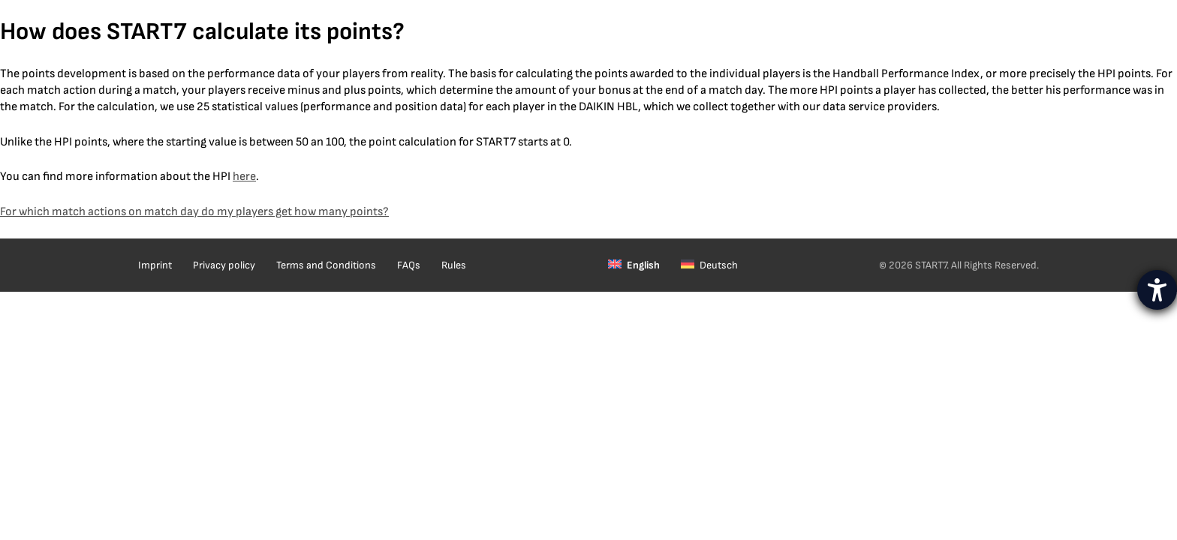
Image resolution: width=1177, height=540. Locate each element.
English (643, 265)
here (244, 177)
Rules (453, 265)
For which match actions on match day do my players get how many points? (194, 212)
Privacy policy (224, 265)
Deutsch (719, 265)
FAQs (408, 265)
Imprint (155, 265)
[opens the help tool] (1157, 290)
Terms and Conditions (326, 265)
